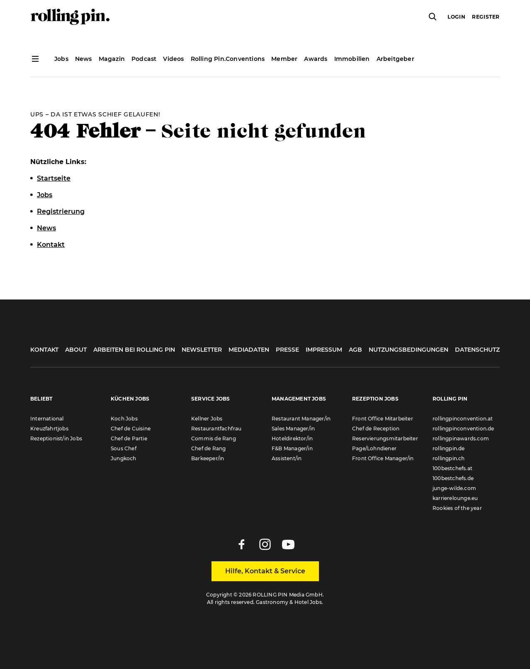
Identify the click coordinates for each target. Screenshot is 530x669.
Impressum (324, 349)
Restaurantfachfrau (216, 428)
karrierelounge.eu (455, 498)
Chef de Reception (375, 428)
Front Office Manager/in (383, 458)
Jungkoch (123, 458)
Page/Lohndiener (374, 448)
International (47, 418)
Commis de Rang (213, 438)
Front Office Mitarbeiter (382, 418)
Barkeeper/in (207, 458)
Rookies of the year (457, 508)
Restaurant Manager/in (301, 418)
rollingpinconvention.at (463, 418)
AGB (355, 349)
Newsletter (202, 349)
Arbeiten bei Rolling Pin (134, 349)
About (76, 349)
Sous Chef (123, 448)
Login (456, 17)
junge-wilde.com (454, 488)
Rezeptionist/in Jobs (56, 438)
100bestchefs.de (453, 478)
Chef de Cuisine (131, 428)
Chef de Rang (208, 448)
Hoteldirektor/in (292, 438)
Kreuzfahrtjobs (49, 428)
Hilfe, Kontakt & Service (265, 571)
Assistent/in (286, 458)
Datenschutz (477, 349)
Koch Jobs (124, 418)
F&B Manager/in (292, 448)
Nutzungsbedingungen (408, 349)
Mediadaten (249, 349)
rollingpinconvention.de (463, 428)
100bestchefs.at (452, 468)
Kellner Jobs (206, 418)
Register (486, 17)
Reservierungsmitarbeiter (385, 438)
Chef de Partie (129, 438)
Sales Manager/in (293, 428)
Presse (287, 349)
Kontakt (44, 349)
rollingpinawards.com (461, 438)
